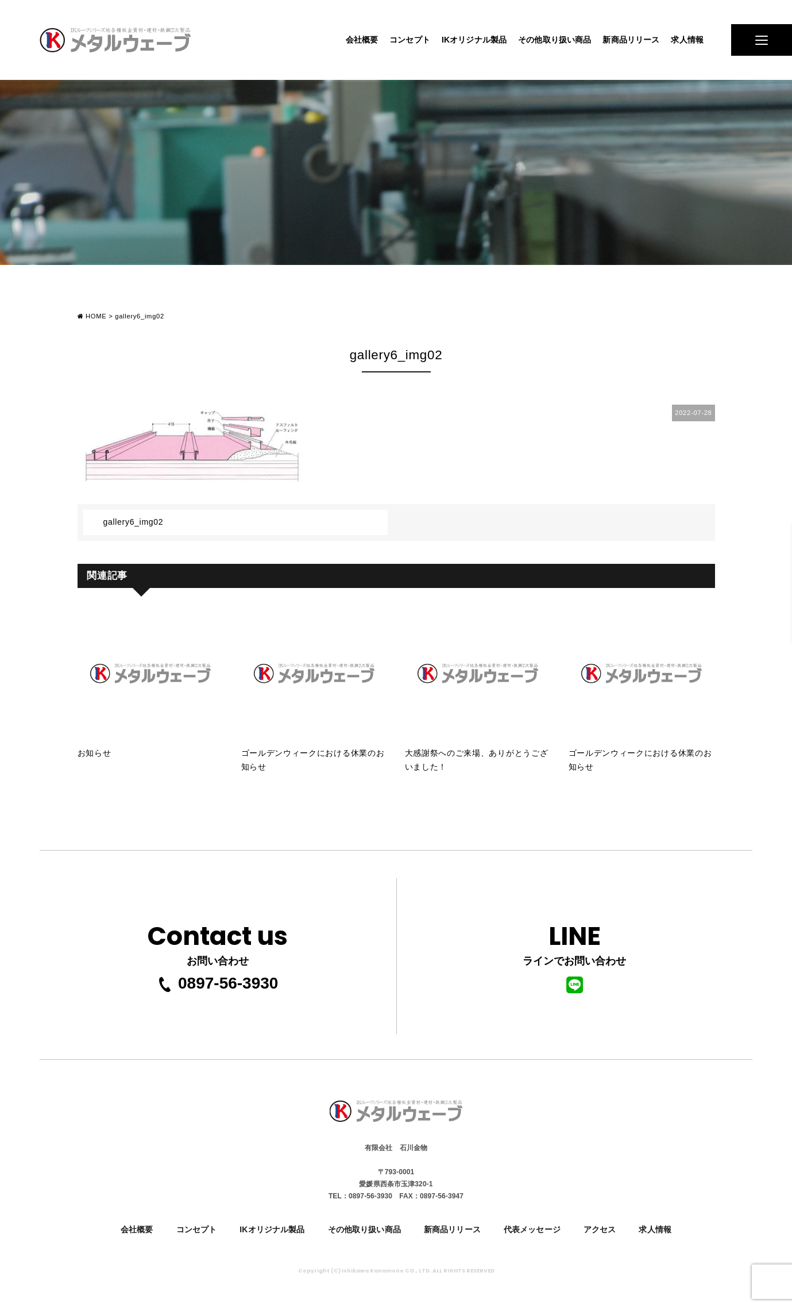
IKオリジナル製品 (474, 39)
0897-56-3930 (217, 983)
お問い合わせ (218, 941)
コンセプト (409, 39)
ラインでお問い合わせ (574, 955)
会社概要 (362, 39)
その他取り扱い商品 (554, 39)
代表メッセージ (532, 1229)
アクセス (600, 1229)
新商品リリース (630, 39)
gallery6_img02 (133, 521)
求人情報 (687, 39)
